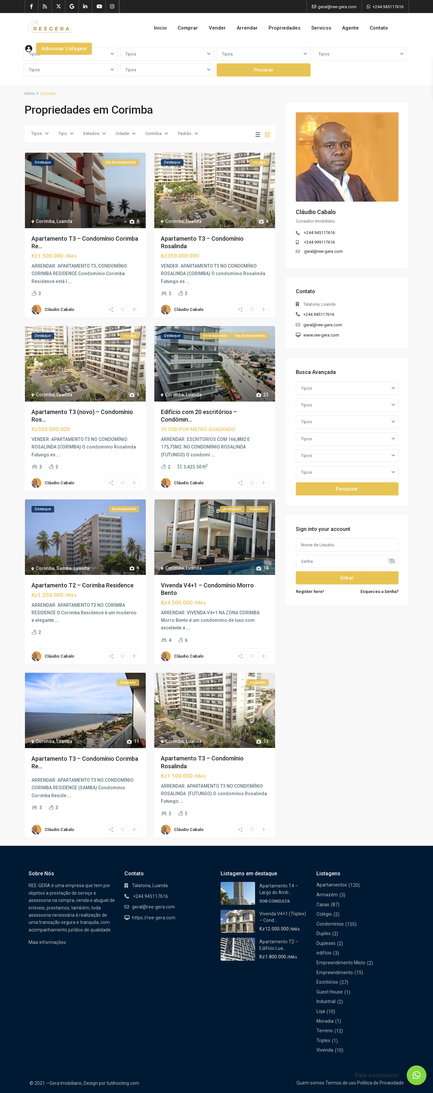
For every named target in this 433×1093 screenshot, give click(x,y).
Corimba (153, 133)
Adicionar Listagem (64, 49)
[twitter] (58, 6)
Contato (379, 28)
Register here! (310, 591)
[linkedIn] (85, 6)
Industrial (326, 1001)
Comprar (188, 28)
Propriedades (284, 28)
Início (29, 93)
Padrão (184, 133)
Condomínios (330, 924)
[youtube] (99, 6)
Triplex (323, 1040)
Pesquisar (347, 489)
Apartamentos (331, 884)
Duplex (323, 933)
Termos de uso (340, 1082)
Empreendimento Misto (340, 962)
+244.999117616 (319, 242)
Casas (322, 904)
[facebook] (31, 6)
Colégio (324, 914)
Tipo (62, 133)
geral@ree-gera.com (323, 251)
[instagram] (112, 6)
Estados (91, 133)
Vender (217, 28)
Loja (320, 1011)
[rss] (45, 6)
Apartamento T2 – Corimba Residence (83, 585)
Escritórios (327, 982)
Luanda (64, 221)
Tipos (130, 54)
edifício (324, 952)
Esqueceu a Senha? (379, 591)
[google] (72, 6)
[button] (416, 1075)
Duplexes (326, 943)
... (70, 281)
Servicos (321, 28)
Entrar (347, 577)
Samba (64, 568)
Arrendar (247, 28)
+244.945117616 (388, 6)
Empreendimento (334, 972)
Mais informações (47, 942)
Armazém (327, 894)
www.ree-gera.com (321, 335)
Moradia (325, 1021)
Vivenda (324, 1050)
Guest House (329, 992)
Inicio (160, 28)
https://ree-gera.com (153, 917)
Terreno (324, 1030)
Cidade (122, 133)
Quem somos (310, 1082)
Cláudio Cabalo (59, 309)
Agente (350, 28)
